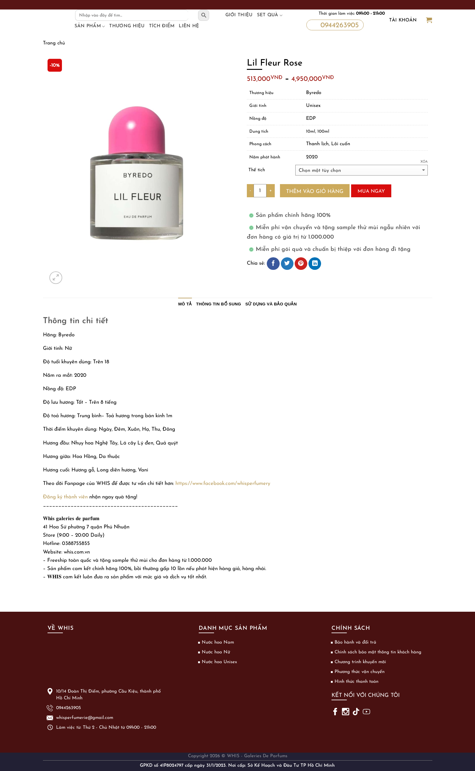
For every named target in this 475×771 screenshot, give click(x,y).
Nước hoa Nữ (216, 652)
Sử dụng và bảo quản (271, 304)
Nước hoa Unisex (219, 662)
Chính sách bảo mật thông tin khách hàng (378, 652)
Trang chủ (54, 43)
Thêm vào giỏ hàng (314, 191)
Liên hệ (189, 26)
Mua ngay (371, 191)
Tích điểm (162, 26)
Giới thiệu (239, 15)
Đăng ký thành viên (65, 497)
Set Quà (270, 15)
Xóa (424, 162)
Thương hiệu (126, 26)
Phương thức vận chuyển (360, 672)
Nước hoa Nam (218, 642)
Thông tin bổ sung (218, 304)
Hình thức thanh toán (356, 681)
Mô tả (185, 304)
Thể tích (256, 170)
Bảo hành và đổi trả (355, 642)
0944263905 (334, 24)
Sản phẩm (90, 26)
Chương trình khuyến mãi (360, 662)
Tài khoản (403, 20)
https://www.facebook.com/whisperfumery (222, 483)
